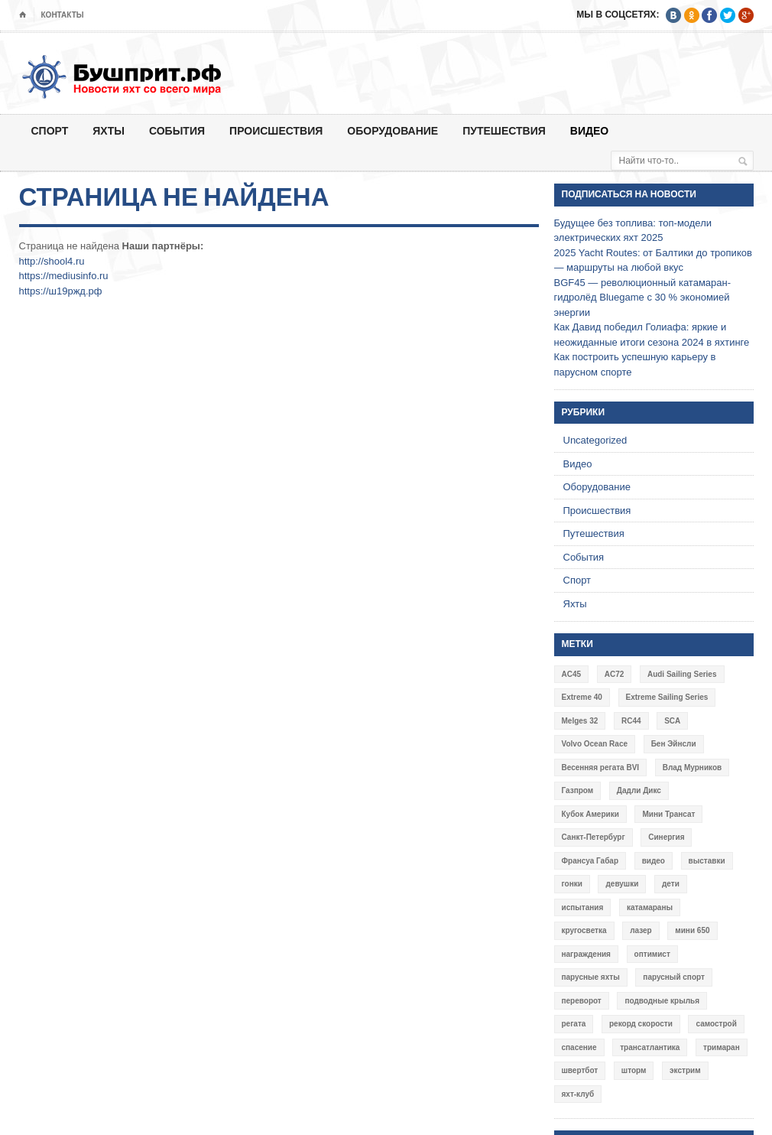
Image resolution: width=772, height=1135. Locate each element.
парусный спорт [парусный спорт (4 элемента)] (674, 977)
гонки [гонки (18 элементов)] (572, 884)
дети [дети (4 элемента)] (671, 884)
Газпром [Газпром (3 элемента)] (578, 790)
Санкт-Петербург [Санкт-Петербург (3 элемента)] (593, 837)
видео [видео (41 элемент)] (653, 861)
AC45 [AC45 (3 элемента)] (572, 674)
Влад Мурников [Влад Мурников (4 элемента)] (692, 767)
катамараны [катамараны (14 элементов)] (650, 907)
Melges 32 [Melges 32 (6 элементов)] (580, 721)
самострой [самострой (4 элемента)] (716, 1024)
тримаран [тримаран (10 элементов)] (721, 1047)
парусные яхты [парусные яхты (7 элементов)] (591, 977)
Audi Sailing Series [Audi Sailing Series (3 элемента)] (682, 674)
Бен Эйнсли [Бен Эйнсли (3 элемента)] (673, 744)
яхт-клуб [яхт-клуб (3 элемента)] (578, 1094)
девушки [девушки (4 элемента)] (621, 884)
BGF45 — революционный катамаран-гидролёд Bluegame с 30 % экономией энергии (642, 297)
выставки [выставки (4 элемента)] (707, 861)
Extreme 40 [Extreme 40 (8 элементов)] (582, 697)
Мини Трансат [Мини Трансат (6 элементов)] (668, 814)
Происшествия (276, 130)
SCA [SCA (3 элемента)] (672, 721)
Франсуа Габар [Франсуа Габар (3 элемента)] (590, 861)
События (177, 130)
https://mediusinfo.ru (64, 275)
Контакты (62, 15)
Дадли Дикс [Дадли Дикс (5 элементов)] (639, 790)
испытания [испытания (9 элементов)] (583, 907)
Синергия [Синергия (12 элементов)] (666, 837)
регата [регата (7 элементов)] (574, 1024)
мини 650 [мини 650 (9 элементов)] (692, 930)
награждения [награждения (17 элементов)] (586, 954)
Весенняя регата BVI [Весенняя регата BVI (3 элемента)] (601, 767)
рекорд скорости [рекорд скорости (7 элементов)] (641, 1024)
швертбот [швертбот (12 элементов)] (580, 1070)
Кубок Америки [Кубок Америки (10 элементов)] (590, 814)
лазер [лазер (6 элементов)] (641, 930)
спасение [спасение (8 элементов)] (579, 1047)
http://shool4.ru (52, 261)
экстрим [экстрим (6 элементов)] (685, 1070)
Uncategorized (595, 440)
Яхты (108, 130)
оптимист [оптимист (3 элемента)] (652, 954)
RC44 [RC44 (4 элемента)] (631, 721)
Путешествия (504, 130)
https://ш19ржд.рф (60, 291)
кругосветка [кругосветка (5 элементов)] (584, 930)
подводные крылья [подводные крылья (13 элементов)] (661, 1001)
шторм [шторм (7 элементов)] (634, 1070)
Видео (589, 130)
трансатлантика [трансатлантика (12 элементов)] (650, 1047)
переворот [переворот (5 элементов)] (582, 1001)
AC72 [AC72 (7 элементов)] (614, 674)
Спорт (50, 130)
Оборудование (392, 130)
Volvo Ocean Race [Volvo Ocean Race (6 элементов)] (595, 744)
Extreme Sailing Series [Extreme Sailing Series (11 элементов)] (667, 697)
